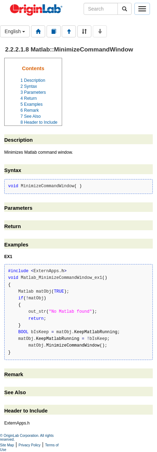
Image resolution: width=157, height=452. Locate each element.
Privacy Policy (30, 445)
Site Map (7, 445)
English (15, 31)
